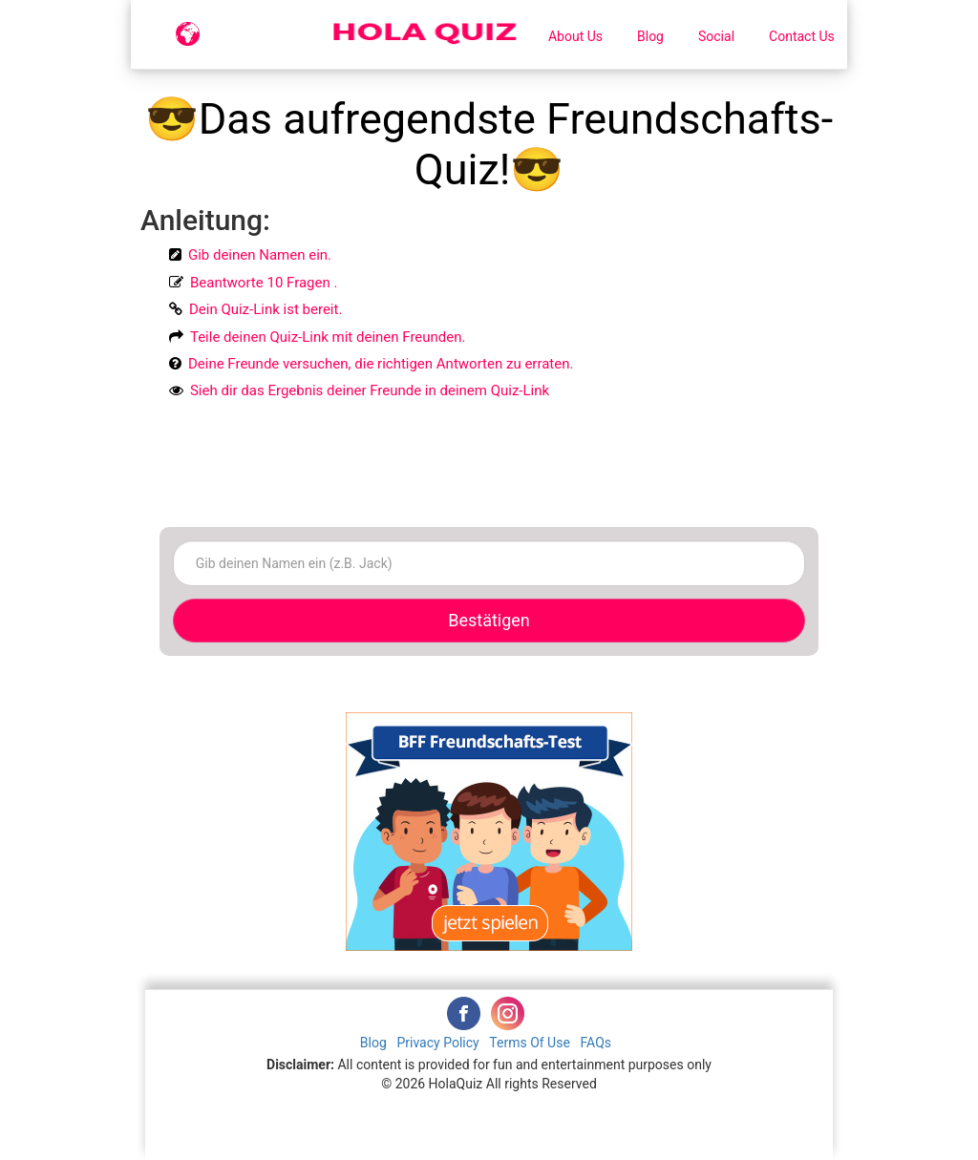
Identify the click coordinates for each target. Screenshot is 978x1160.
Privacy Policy (439, 1042)
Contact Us (802, 36)
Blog (650, 36)
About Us (575, 36)
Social (716, 36)
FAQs (596, 1042)
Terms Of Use (531, 1042)
